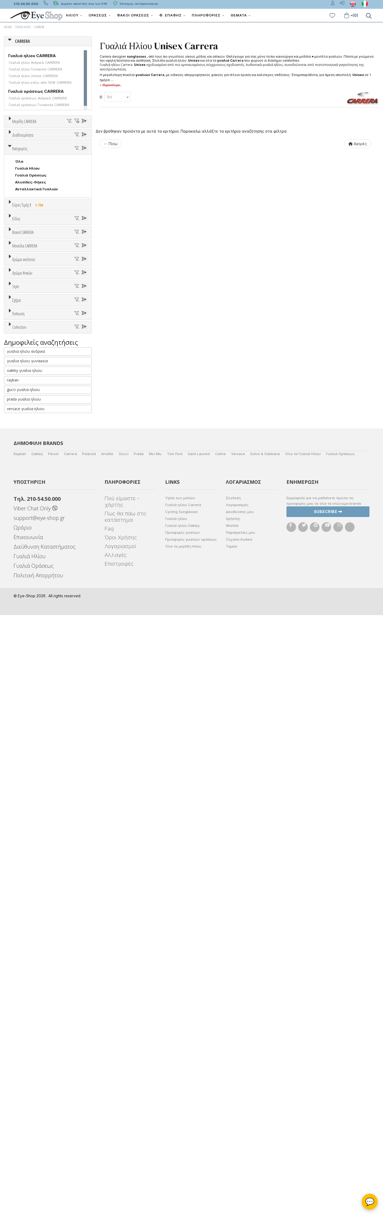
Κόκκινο (24, 647)
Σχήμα (16, 767)
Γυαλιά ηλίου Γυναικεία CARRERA (35, 69)
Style (15, 727)
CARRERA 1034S (29, 581)
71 (45, 155)
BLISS (20, 474)
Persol (53, 1054)
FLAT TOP (24, 800)
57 (52, 148)
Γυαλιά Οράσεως (31, 292)
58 (66, 148)
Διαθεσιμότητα (22, 199)
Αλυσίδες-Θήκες (30, 299)
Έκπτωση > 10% (29, 853)
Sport (20, 383)
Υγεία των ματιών (180, 1098)
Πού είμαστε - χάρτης (122, 1101)
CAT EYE (22, 794)
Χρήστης (233, 1118)
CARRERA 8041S (29, 553)
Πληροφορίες (208, 15)
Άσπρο (23, 613)
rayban (13, 979)
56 (38, 148)
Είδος (16, 356)
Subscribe (328, 1111)
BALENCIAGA (26, 467)
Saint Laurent (199, 1054)
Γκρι (21, 686)
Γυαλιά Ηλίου (23, 27)
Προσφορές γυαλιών (182, 1132)
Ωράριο (23, 1127)
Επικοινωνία (28, 1137)
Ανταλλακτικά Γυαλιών (36, 306)
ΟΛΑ (19, 134)
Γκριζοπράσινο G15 (34, 714)
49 (17, 141)
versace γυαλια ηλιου (25, 1008)
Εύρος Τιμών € (25, 335)
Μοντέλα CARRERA (24, 527)
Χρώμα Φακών (22, 660)
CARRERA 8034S (30, 567)
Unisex (21, 376)
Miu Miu (155, 1054)
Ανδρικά (22, 390)
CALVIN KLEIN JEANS (33, 501)
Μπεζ (22, 620)
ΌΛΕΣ (20, 887)
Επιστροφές (119, 1164)
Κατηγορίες (19, 265)
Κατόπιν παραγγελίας (37, 218)
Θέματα (241, 15)
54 (10, 148)
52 (58, 141)
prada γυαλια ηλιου (24, 999)
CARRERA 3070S (30, 546)
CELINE (21, 515)
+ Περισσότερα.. (110, 85)
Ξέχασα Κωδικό (239, 1139)
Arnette (107, 1054)
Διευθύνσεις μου (240, 1111)
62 (17, 155)
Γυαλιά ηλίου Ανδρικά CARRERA (34, 63)
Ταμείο (231, 1146)
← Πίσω (111, 143)
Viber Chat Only (35, 1108)
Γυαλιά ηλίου (176, 1118)
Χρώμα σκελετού (23, 593)
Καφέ (22, 700)
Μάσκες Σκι (26, 410)
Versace (238, 1054)
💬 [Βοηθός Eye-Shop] (369, 1201)
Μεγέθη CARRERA (24, 121)
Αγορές (357, 143)
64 (31, 155)
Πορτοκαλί (27, 634)
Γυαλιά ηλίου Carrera (183, 1105)
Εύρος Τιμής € (28, 322)
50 (31, 141)
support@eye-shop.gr (39, 1117)
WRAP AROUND (28, 821)
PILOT (20, 807)
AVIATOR (23, 787)
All (17, 740)
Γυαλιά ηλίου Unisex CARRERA (33, 76)
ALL (21, 606)
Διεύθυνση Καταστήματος (45, 1146)
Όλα (21, 225)
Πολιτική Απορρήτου (38, 1175)
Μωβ (21, 627)
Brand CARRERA (23, 433)
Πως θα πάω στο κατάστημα (125, 1116)
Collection (19, 874)
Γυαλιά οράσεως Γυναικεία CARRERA (39, 105)
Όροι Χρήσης (121, 1137)
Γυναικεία (24, 396)
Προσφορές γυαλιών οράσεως (191, 1139)
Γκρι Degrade (29, 693)
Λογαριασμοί (120, 1146)
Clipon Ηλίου (29, 680)
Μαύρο (23, 640)
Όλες (22, 846)
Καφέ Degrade (30, 707)
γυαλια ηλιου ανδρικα (26, 951)
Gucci (123, 1054)
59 (79, 148)
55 (24, 148)
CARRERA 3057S (30, 574)
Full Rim (22, 747)
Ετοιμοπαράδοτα (33, 211)
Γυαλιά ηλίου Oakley (182, 1125)
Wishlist (232, 1125)
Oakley (37, 1054)
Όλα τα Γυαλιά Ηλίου (303, 1054)
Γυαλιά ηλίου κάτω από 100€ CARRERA (40, 83)
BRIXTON (23, 488)
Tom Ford (174, 1054)
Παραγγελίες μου (240, 1132)
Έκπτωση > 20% (29, 860)
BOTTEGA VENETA (31, 481)
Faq (109, 1128)
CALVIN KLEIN (27, 495)
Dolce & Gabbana (265, 1054)
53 (72, 141)
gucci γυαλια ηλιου (23, 989)
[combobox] (118, 97)
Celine (220, 1054)
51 (45, 141)
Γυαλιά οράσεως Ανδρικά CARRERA (38, 98)
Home (8, 27)
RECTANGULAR (28, 814)
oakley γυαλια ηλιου (24, 970)
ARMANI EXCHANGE (32, 460)
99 (58, 155)
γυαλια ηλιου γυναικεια (27, 960)
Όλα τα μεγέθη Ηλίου (183, 1146)
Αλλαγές (116, 1155)
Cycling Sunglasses (181, 1111)
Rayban (20, 1054)
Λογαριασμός (237, 1105)
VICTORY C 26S (29, 560)
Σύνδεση (233, 1098)
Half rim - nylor (28, 753)
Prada (139, 1054)
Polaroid (89, 1054)
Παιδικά (22, 403)
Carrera (70, 1054)
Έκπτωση (18, 834)
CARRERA (39, 27)
